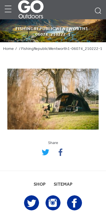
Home (8, 49)
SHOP (40, 184)
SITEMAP (63, 184)
